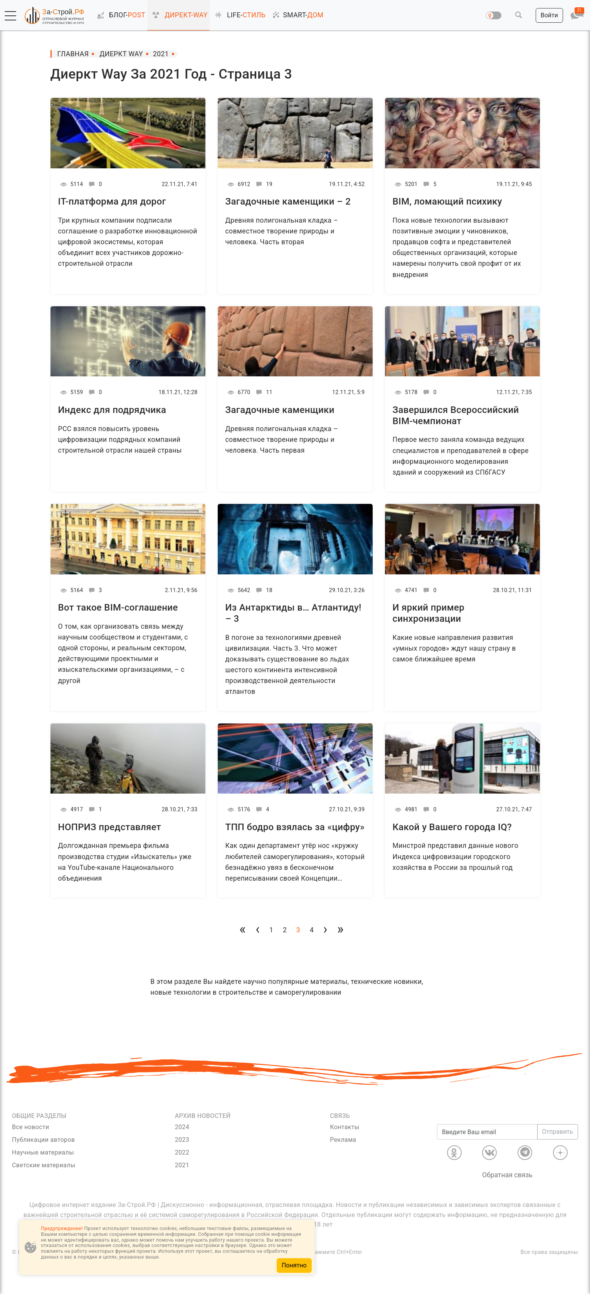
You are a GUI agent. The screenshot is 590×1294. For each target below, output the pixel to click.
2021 (182, 1165)
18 (263, 590)
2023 (182, 1139)
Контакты (344, 1127)
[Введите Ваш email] (487, 1132)
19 (263, 184)
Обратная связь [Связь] (507, 1175)
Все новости (30, 1127)
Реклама (343, 1139)
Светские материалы (44, 1165)
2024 (182, 1127)
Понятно (294, 1265)
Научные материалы (43, 1152)
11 (263, 392)
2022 (182, 1152)
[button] (10, 16)
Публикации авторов (43, 1139)
